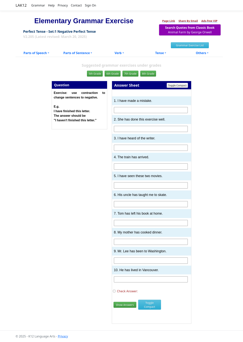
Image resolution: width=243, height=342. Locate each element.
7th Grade (130, 73)
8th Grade (148, 73)
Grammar (38, 5)
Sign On (90, 5)
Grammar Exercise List (190, 45)
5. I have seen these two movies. (138, 176)
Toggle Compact (177, 85)
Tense (159, 53)
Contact (76, 5)
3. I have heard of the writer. (134, 138)
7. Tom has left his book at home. (138, 213)
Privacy (63, 5)
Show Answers (125, 305)
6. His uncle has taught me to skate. (140, 195)
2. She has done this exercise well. (139, 119)
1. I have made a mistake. (133, 101)
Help (51, 5)
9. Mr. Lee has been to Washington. (140, 251)
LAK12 (21, 5)
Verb (118, 53)
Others (201, 53)
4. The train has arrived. (131, 157)
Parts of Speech (35, 53)
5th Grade (95, 73)
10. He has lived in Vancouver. (136, 270)
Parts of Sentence (76, 53)
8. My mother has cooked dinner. (138, 232)
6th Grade (112, 73)
